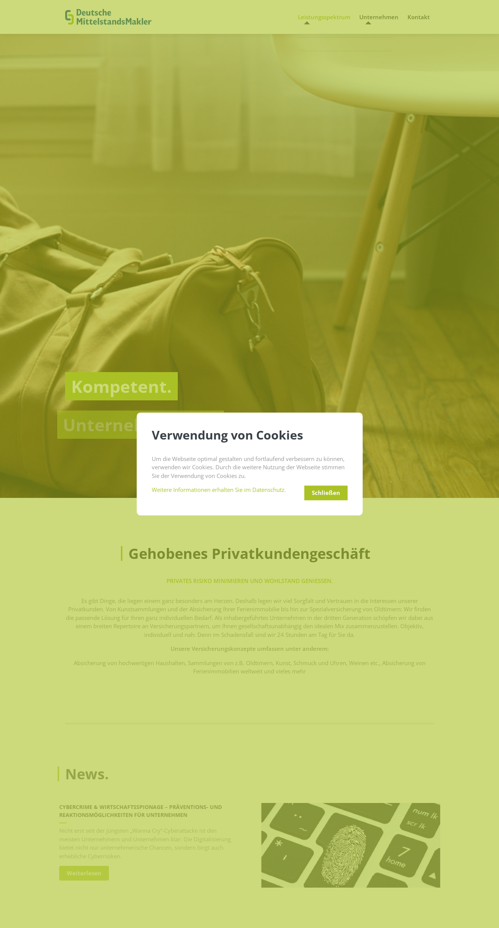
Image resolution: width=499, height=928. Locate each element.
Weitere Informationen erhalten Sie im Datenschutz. (219, 490)
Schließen (326, 493)
